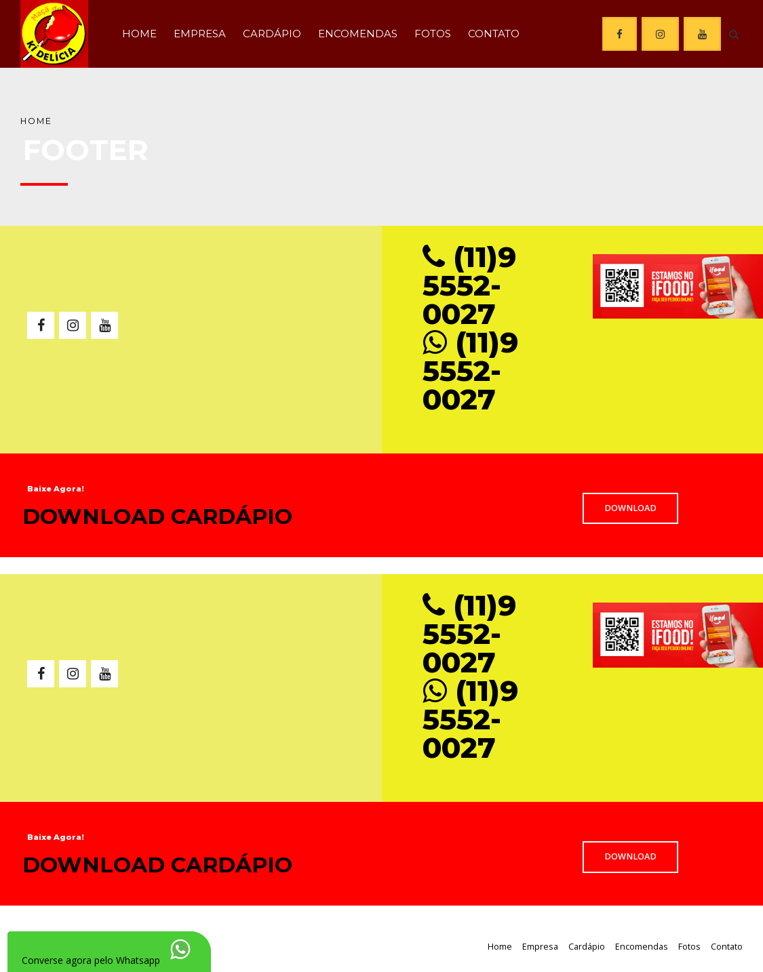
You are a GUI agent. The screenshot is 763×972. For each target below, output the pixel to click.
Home (139, 33)
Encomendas (357, 33)
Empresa (200, 33)
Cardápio (272, 33)
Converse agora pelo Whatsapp (91, 960)
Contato (494, 33)
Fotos (432, 33)
